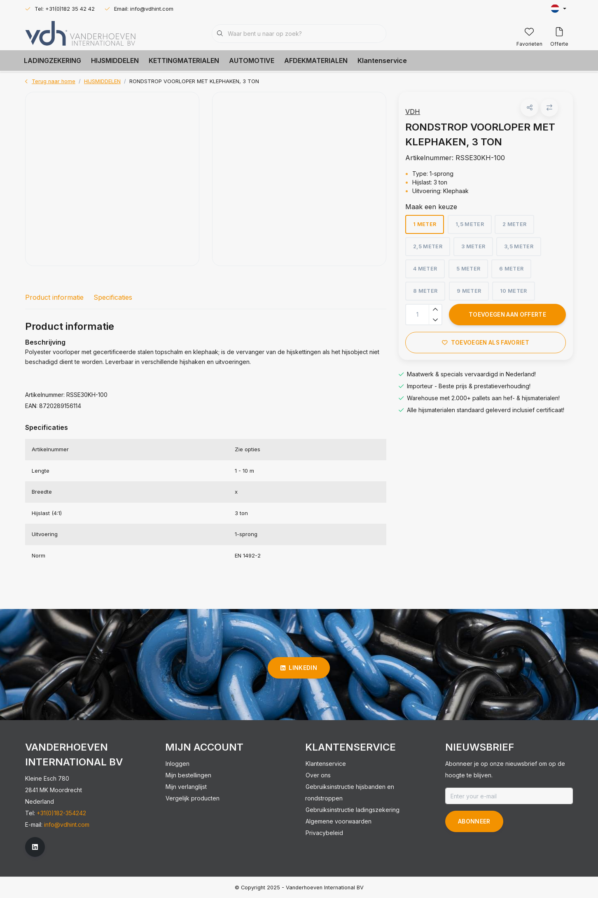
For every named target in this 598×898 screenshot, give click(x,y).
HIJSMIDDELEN (115, 60)
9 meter (472, 294)
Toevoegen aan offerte (507, 317)
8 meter (428, 294)
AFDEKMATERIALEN (316, 60)
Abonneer (474, 821)
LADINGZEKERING (52, 60)
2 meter (518, 227)
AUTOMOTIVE (251, 60)
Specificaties (112, 297)
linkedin (298, 667)
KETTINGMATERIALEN (184, 60)
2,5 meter (431, 249)
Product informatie (54, 297)
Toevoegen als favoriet (485, 345)
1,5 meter (472, 227)
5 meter (471, 271)
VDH (416, 114)
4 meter (428, 271)
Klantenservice (382, 60)
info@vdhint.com (66, 824)
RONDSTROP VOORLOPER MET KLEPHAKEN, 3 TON (194, 81)
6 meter (514, 271)
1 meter (427, 227)
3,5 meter (522, 249)
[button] (528, 110)
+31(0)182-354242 (61, 812)
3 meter (476, 249)
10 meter (516, 294)
